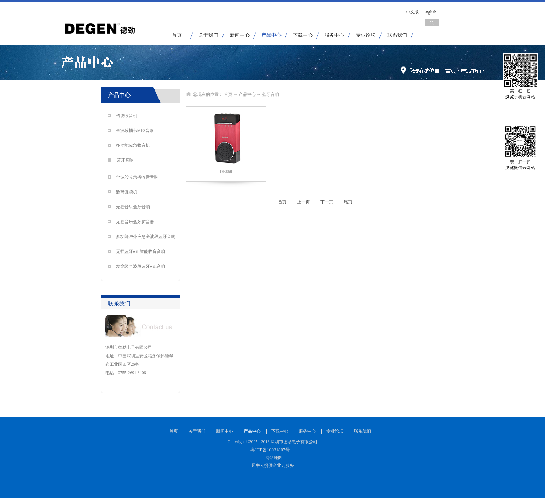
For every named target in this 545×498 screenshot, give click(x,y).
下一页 (326, 201)
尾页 (348, 201)
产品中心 (247, 94)
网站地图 (272, 457)
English (429, 12)
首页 (177, 35)
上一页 (303, 201)
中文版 (412, 12)
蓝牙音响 (270, 94)
